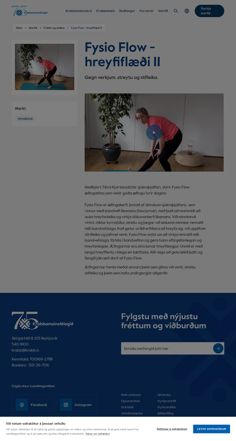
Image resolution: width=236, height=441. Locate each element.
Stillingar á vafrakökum (172, 428)
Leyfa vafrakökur (211, 428)
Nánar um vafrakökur (98, 433)
